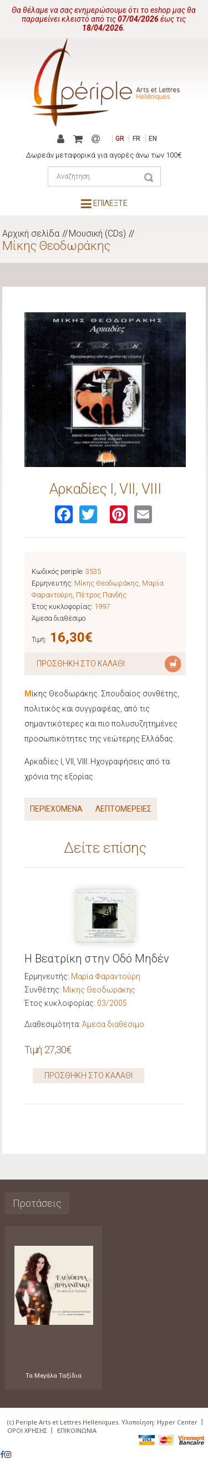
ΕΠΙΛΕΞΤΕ (104, 203)
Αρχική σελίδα (30, 233)
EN (153, 139)
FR (136, 139)
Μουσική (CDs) (97, 233)
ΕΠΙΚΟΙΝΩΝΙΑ (77, 1430)
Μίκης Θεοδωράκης (56, 246)
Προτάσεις (37, 1203)
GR (119, 139)
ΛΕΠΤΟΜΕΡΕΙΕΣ (123, 808)
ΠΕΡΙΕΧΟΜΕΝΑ (56, 808)
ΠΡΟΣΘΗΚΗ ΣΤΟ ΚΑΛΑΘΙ (88, 1075)
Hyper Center (177, 1422)
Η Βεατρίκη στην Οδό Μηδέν (96, 958)
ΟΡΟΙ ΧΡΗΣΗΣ (27, 1430)
